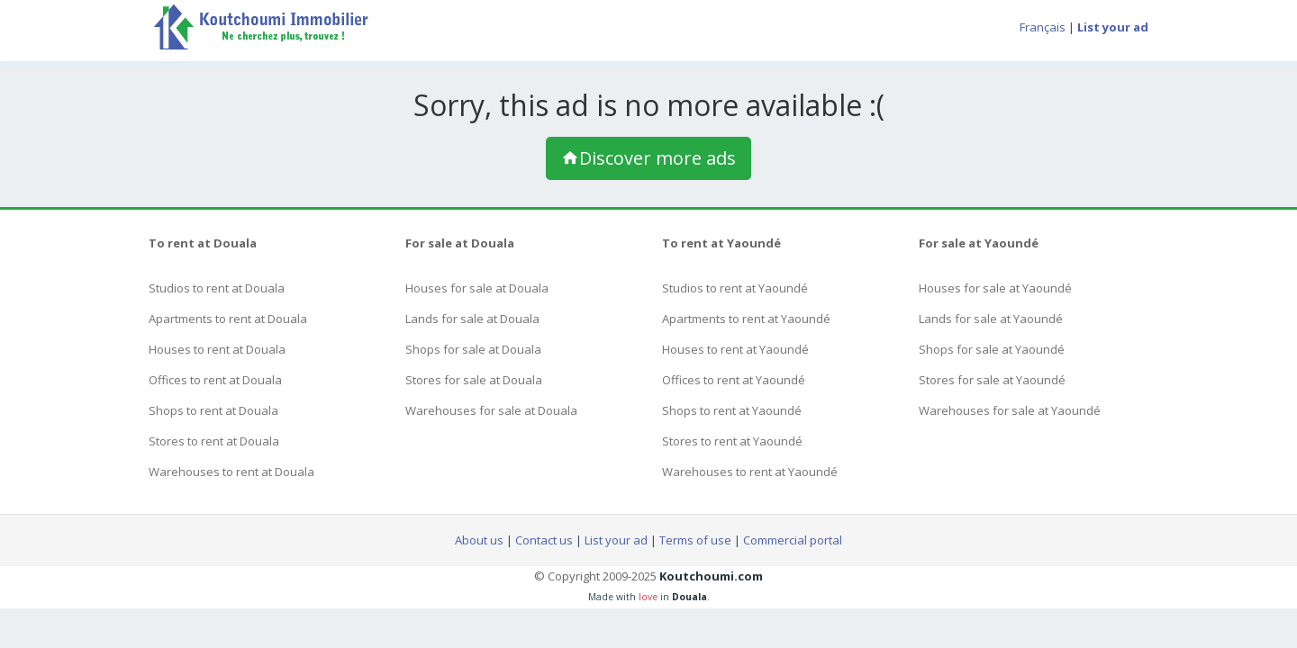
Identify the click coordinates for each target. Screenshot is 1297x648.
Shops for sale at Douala (473, 349)
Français (1043, 27)
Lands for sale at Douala (472, 318)
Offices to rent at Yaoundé (733, 380)
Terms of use (695, 540)
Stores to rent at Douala (214, 441)
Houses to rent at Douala (217, 349)
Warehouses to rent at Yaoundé (750, 472)
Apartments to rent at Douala (228, 318)
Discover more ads (648, 158)
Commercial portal (792, 540)
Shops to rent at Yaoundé (732, 410)
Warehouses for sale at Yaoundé (1010, 410)
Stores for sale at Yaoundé (992, 380)
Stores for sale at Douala (473, 380)
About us (479, 540)
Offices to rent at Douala (215, 380)
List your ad (616, 540)
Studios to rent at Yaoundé (735, 288)
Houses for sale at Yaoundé (995, 288)
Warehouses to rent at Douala (231, 472)
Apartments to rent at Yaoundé (746, 318)
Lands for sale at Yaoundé (991, 318)
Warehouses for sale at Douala (491, 410)
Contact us (544, 540)
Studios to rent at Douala (217, 288)
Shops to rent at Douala (213, 410)
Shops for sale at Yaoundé (992, 349)
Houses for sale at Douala (477, 288)
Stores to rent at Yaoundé (732, 441)
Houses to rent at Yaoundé (735, 349)
